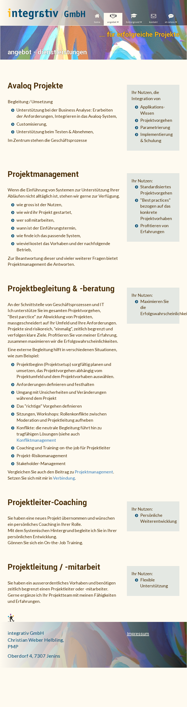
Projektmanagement (94, 471)
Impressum (138, 634)
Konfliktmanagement (36, 440)
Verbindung (64, 478)
